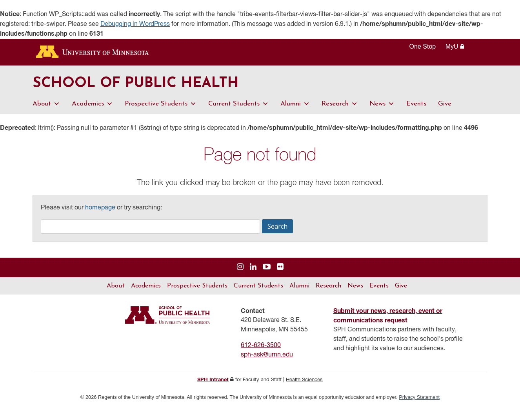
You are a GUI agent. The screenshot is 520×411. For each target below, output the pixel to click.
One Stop (422, 46)
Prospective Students (160, 106)
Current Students (238, 106)
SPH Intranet (213, 382)
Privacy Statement (419, 400)
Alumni (295, 106)
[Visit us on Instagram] (240, 270)
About (46, 106)
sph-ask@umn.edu (267, 358)
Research (340, 106)
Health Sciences (304, 382)
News (382, 106)
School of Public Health (148, 85)
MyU (455, 46)
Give (444, 106)
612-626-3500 (261, 348)
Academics (92, 106)
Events (416, 106)
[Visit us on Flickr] (280, 270)
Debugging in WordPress (135, 24)
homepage (100, 210)
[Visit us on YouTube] (267, 270)
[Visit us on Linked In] (253, 270)
